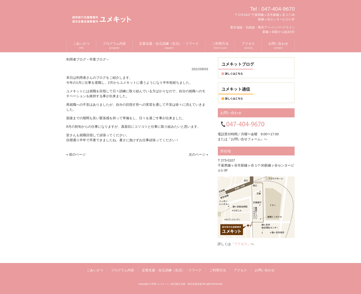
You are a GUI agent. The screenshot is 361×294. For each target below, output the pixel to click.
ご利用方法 (217, 270)
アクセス (240, 270)
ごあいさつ (95, 270)
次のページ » (198, 154)
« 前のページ (76, 154)
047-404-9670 (278, 9)
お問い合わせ (265, 270)
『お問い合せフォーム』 (246, 139)
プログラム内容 (122, 270)
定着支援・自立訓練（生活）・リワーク (172, 270)
